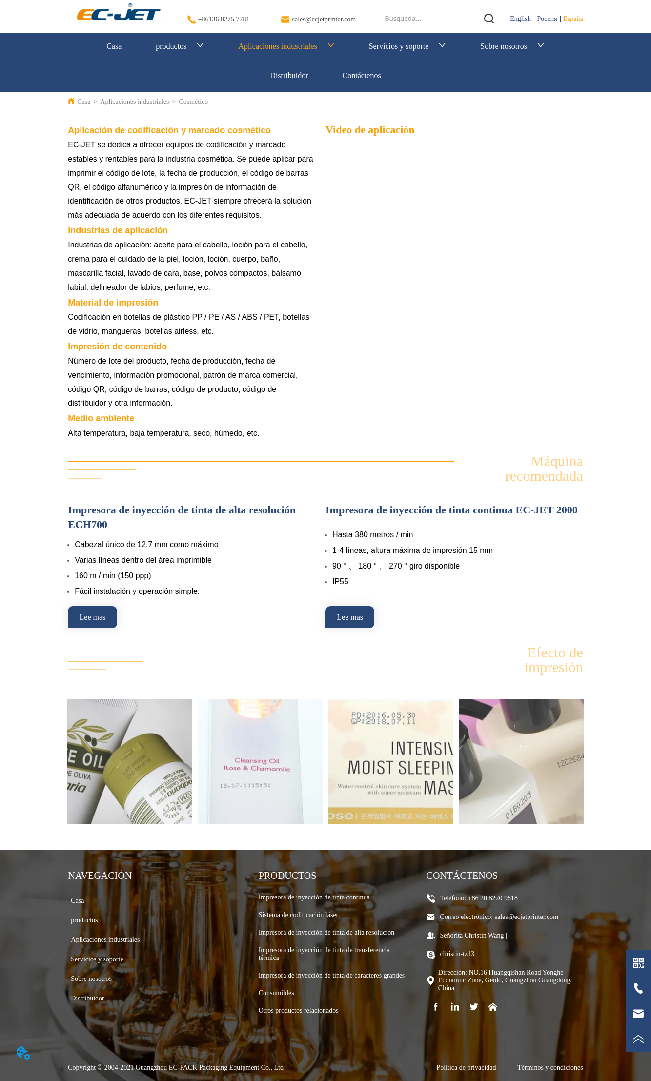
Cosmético (193, 101)
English (520, 18)
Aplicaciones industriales (286, 46)
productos (180, 46)
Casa (114, 46)
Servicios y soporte (408, 46)
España (573, 18)
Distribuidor (289, 75)
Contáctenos (362, 75)
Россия (547, 18)
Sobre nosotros (512, 46)
